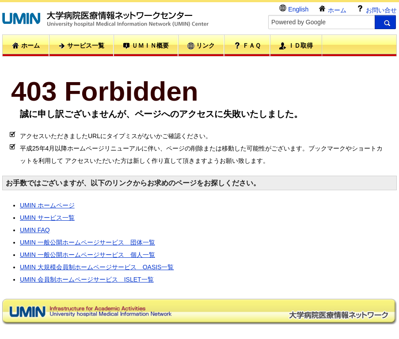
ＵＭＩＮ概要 (146, 45)
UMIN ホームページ (47, 205)
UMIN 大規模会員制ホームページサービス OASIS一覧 (97, 267)
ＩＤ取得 (296, 45)
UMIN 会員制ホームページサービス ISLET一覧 (87, 279)
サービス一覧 (81, 45)
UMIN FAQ (35, 230)
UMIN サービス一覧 (47, 217)
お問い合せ (376, 9)
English (293, 8)
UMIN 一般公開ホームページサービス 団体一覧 (87, 242)
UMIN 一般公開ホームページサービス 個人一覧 (87, 254)
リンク (201, 45)
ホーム (332, 9)
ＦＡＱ (247, 45)
